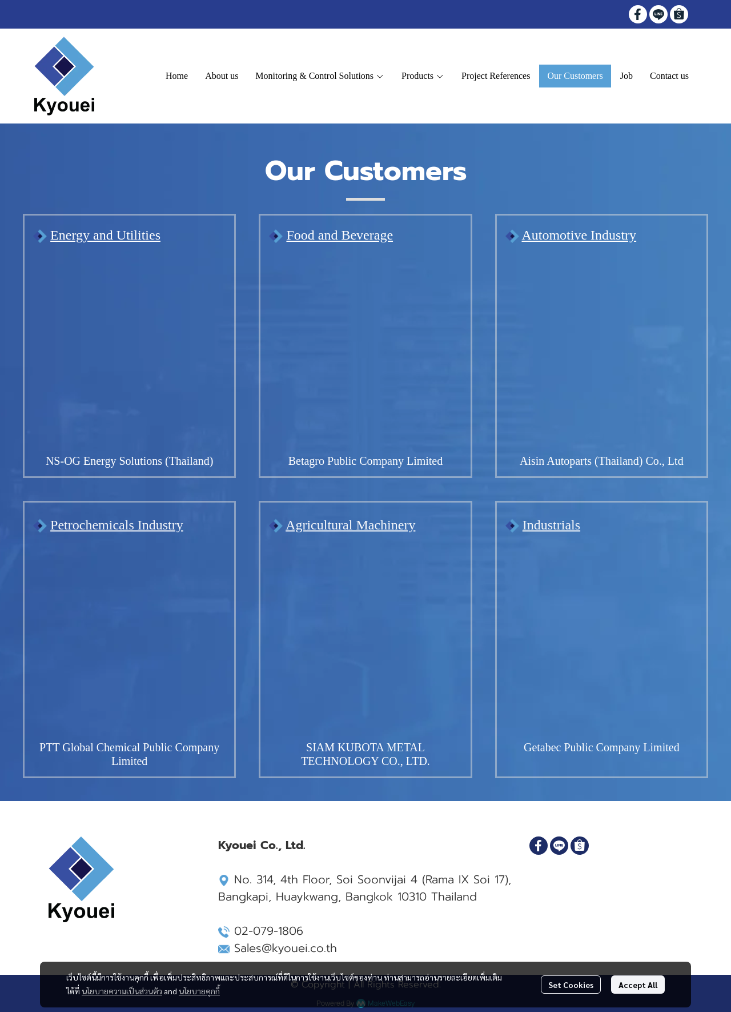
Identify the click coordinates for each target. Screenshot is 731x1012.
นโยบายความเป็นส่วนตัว (122, 991)
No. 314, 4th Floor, (275, 879)
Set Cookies (570, 984)
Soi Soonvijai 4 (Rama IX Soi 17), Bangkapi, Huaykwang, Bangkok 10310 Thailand (364, 888)
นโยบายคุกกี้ (199, 991)
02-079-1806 (268, 930)
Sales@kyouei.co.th (285, 948)
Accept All (637, 984)
